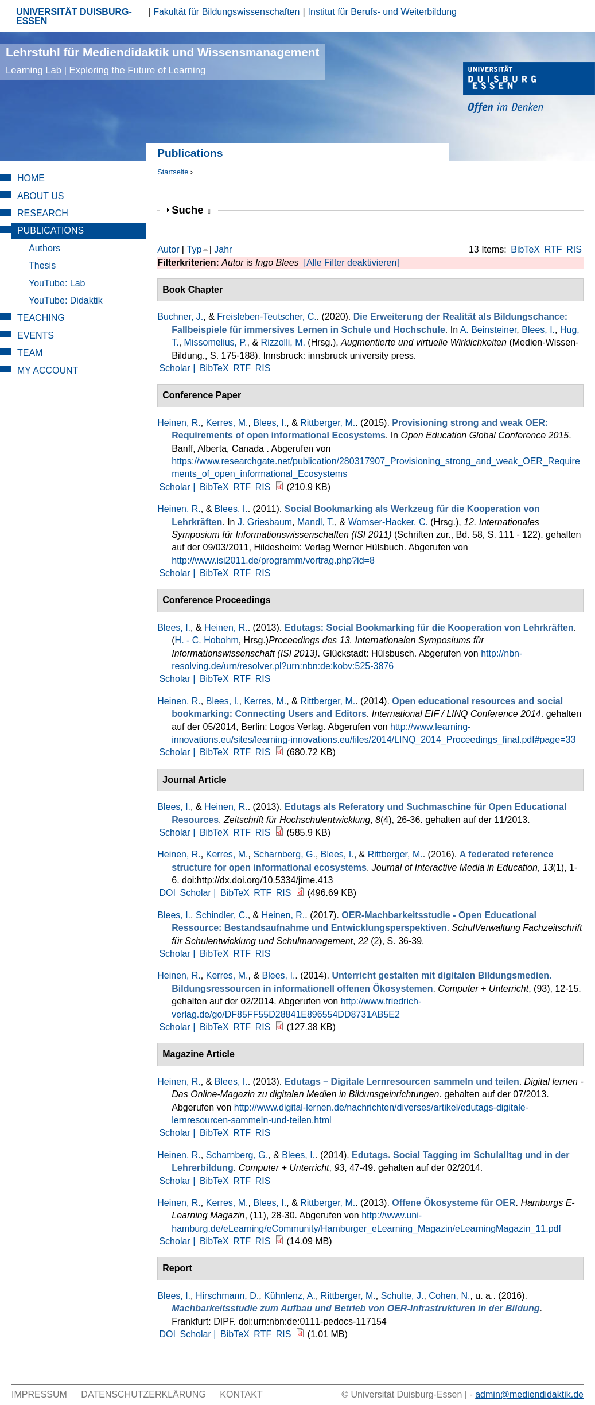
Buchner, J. (180, 316)
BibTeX (525, 249)
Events (35, 335)
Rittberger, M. (327, 423)
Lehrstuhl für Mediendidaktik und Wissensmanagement (162, 60)
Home (31, 178)
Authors (44, 248)
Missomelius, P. (215, 342)
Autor (168, 249)
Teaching (41, 318)
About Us (40, 196)
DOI (167, 893)
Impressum (39, 1394)
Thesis (42, 265)
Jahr (223, 249)
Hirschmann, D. (227, 1296)
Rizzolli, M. (283, 342)
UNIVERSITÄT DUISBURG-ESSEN (74, 16)
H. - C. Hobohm (207, 640)
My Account (47, 370)
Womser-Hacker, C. (388, 522)
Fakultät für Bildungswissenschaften (226, 12)
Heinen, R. (179, 423)
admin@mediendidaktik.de (529, 1394)
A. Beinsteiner (488, 330)
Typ (194, 249)
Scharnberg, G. (284, 854)
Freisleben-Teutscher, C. (266, 316)
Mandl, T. (316, 522)
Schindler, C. (222, 915)
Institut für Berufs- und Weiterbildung (382, 12)
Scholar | (178, 368)
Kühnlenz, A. (290, 1296)
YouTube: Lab (57, 283)
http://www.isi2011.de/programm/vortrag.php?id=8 (273, 560)
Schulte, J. (402, 1296)
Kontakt (241, 1394)
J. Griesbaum (265, 522)
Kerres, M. (227, 423)
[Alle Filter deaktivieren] (351, 262)
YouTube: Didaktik (66, 300)
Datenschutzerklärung (143, 1394)
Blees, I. (538, 330)
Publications (50, 230)
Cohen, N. (449, 1296)
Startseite (172, 172)
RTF (553, 249)
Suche (191, 210)
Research (42, 213)
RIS (574, 249)
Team (29, 353)
